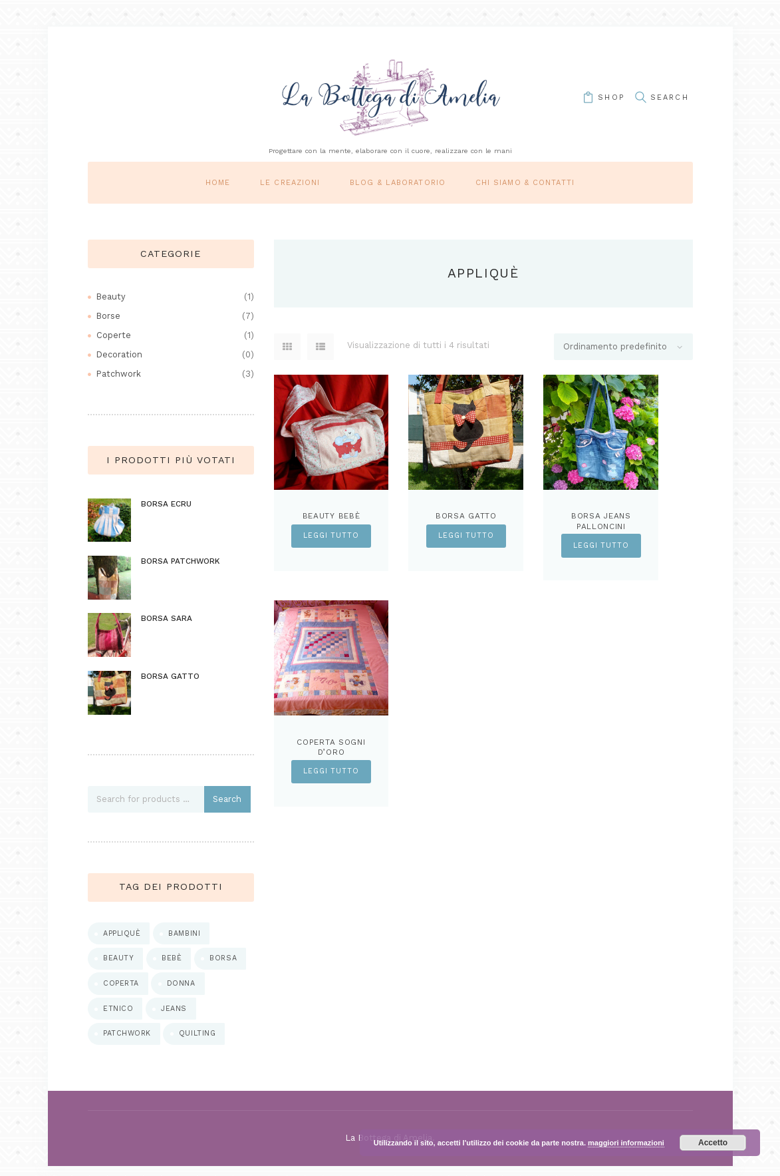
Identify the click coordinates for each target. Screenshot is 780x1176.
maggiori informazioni (626, 1143)
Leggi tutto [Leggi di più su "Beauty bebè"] (331, 536)
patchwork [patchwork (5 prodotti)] (128, 1042)
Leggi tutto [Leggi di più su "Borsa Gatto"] (466, 536)
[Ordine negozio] (622, 347)
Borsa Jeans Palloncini (601, 521)
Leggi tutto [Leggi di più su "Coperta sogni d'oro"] (331, 772)
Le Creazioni (290, 182)
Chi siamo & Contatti (525, 182)
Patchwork (119, 374)
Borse (108, 316)
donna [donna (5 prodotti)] (182, 991)
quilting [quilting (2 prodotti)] (199, 1042)
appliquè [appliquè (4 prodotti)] (122, 940)
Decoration (119, 354)
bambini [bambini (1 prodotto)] (185, 940)
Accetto (712, 1142)
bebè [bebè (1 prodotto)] (173, 965)
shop (606, 97)
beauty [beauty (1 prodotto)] (119, 965)
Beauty (111, 296)
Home (217, 182)
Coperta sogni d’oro (331, 748)
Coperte (113, 335)
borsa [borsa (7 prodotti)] (225, 965)
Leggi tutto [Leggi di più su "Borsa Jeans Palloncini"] (601, 545)
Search (228, 805)
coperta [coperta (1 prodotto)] (122, 991)
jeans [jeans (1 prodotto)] (175, 1017)
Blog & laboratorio (398, 182)
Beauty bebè (331, 515)
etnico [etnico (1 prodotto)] (119, 1017)
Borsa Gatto (466, 515)
